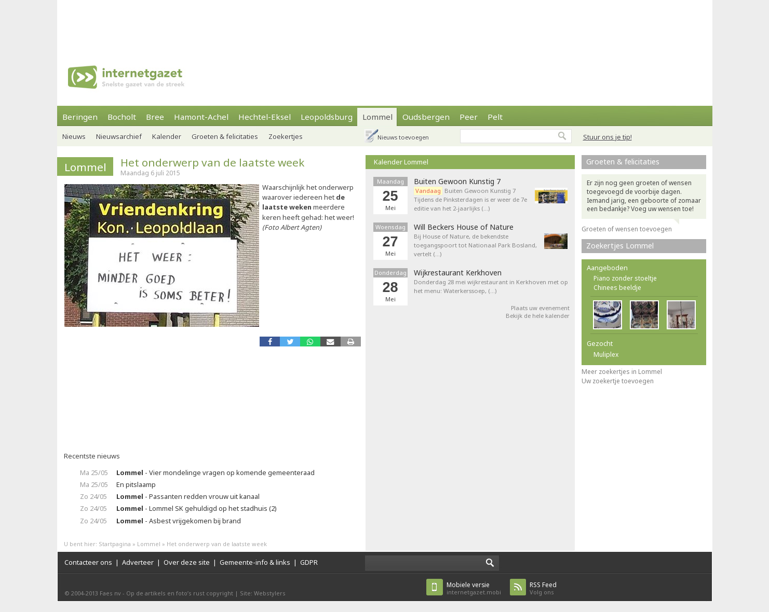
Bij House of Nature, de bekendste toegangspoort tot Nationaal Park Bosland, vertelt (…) (475, 245)
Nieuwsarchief (119, 136)
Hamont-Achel (201, 117)
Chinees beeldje (617, 287)
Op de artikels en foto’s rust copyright (179, 593)
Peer (469, 117)
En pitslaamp (136, 484)
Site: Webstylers (263, 593)
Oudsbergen (426, 117)
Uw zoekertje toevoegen (618, 381)
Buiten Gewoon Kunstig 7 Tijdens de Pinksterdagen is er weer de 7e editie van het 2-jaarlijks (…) (470, 199)
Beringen (80, 117)
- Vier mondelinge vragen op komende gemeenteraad (215, 472)
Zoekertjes (285, 136)
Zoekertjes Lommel (620, 246)
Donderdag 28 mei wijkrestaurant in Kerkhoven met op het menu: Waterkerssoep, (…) (491, 286)
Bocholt (121, 117)
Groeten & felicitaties (225, 136)
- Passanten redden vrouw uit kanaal (188, 496)
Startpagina (115, 544)
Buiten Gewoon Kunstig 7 (457, 181)
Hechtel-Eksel (264, 117)
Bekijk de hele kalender (538, 315)
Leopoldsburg (327, 117)
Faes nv (110, 593)
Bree (155, 117)
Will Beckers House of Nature (464, 227)
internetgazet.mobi (474, 588)
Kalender (166, 136)
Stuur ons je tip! (607, 137)
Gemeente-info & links (255, 562)
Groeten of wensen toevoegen (627, 229)
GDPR (309, 562)
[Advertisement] (385, 23)
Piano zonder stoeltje (625, 278)
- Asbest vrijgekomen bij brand (178, 520)
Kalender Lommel (401, 161)
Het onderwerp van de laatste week (212, 162)
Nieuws (74, 136)
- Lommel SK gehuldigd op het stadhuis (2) (196, 508)
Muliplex (605, 354)
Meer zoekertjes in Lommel (622, 371)
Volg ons (543, 588)
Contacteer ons (88, 562)
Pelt (495, 117)
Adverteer (138, 562)
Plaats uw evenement (540, 308)
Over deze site (187, 562)
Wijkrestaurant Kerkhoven (458, 272)
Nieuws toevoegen (403, 137)
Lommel (377, 117)
